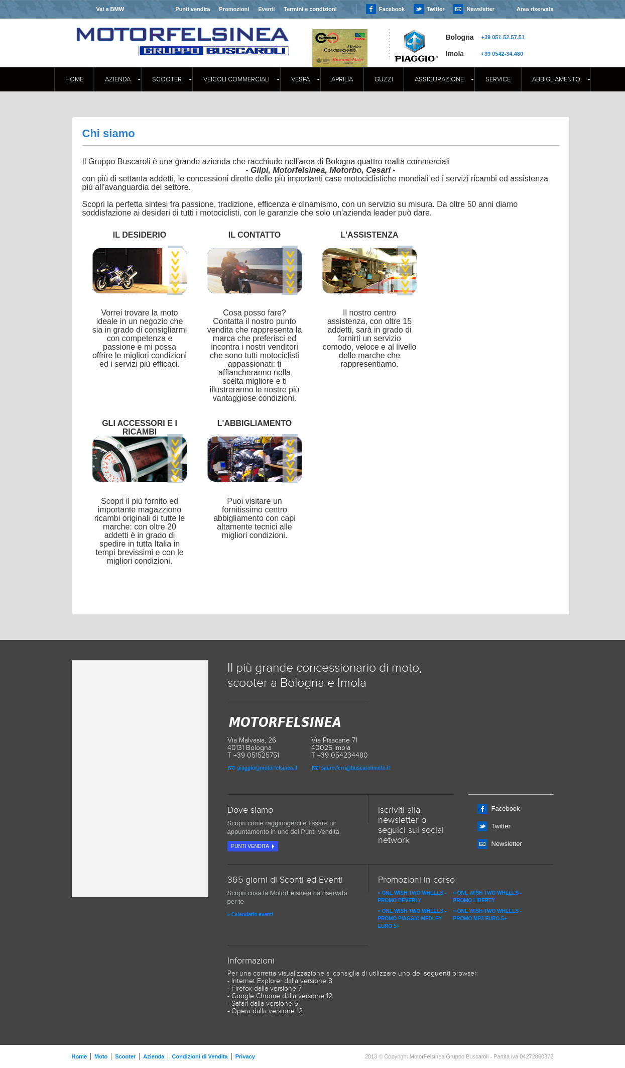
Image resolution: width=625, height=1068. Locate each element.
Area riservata (535, 9)
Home (74, 79)
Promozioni (234, 9)
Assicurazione (439, 79)
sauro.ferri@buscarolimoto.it (355, 768)
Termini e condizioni (310, 9)
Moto (100, 1056)
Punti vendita (192, 9)
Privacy (245, 1056)
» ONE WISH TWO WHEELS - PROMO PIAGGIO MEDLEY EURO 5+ (412, 918)
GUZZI (383, 79)
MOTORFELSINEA (183, 32)
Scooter (167, 79)
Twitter (435, 9)
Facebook (392, 9)
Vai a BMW (110, 9)
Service (498, 79)
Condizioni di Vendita (199, 1056)
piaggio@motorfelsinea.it (267, 768)
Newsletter (480, 9)
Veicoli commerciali (236, 79)
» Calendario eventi (250, 914)
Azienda (118, 79)
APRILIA (342, 79)
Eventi (266, 9)
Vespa (300, 79)
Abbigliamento (556, 79)
